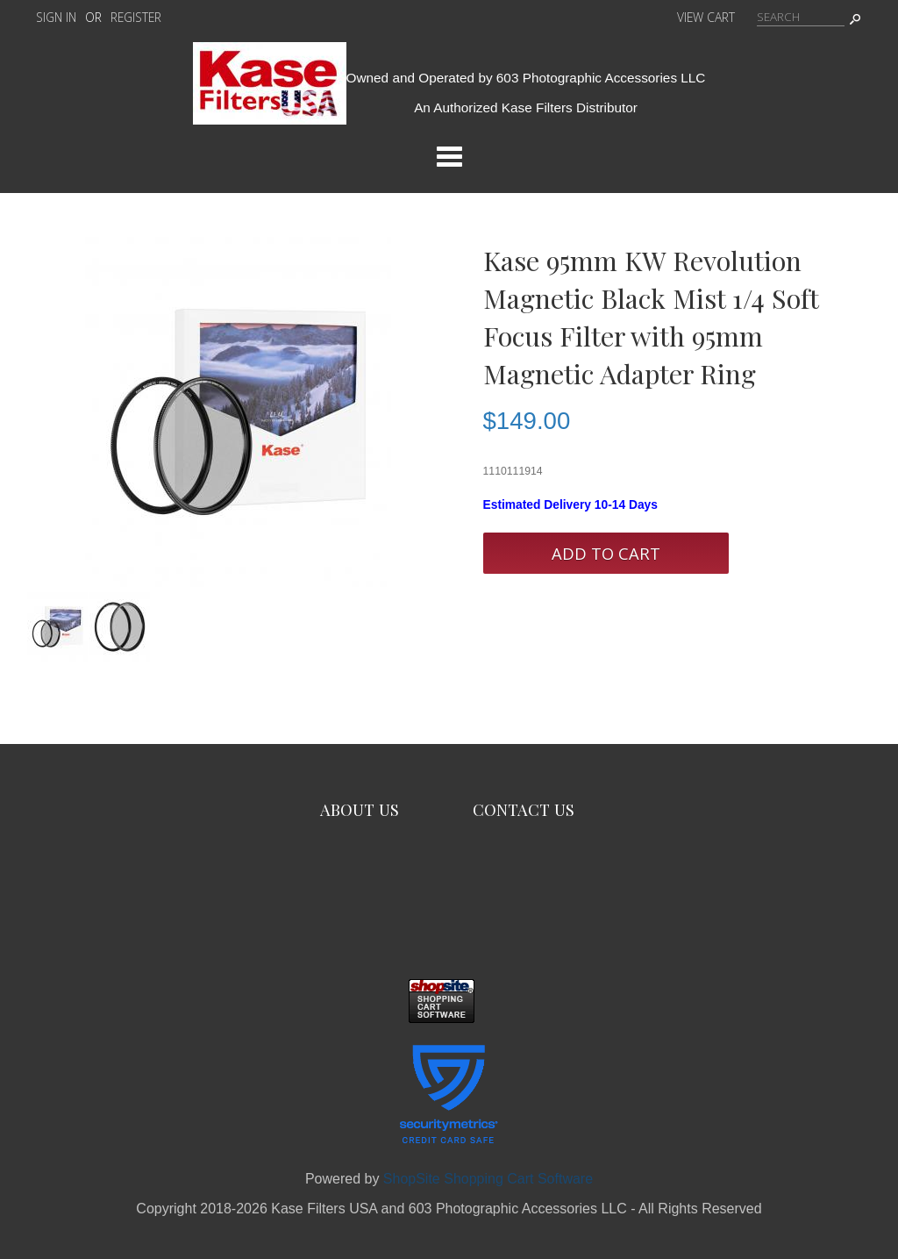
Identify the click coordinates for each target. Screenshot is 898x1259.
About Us (359, 809)
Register (135, 17)
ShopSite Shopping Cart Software (488, 1178)
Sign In (56, 17)
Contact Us (523, 809)
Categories (449, 156)
